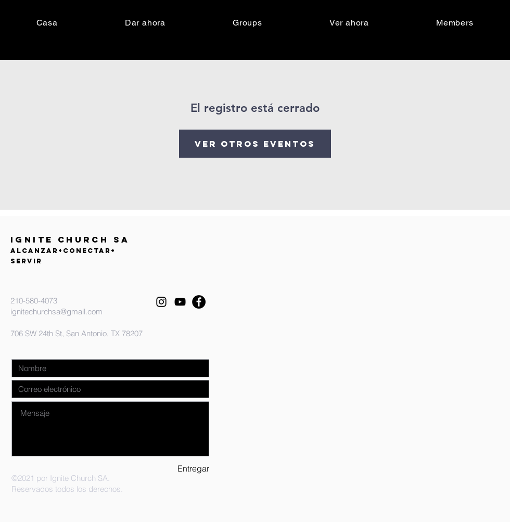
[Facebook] (199, 302)
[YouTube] (180, 302)
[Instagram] (161, 302)
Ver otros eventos (255, 143)
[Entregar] (172, 469)
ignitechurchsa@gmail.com (56, 311)
